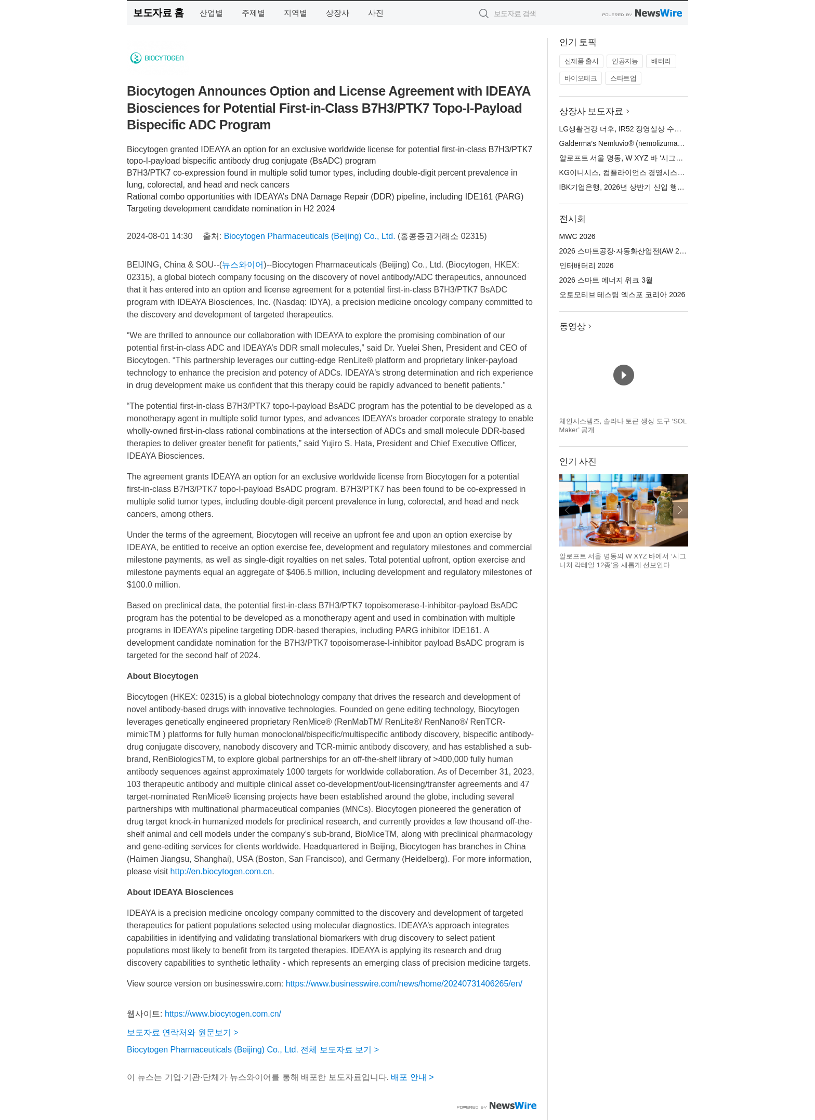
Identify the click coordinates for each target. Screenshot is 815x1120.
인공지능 (625, 61)
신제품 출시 (581, 61)
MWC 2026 (577, 236)
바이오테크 (580, 78)
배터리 (661, 61)
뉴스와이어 (243, 264)
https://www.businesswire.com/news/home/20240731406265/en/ (404, 983)
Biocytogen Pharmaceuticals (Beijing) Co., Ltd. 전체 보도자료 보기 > (253, 1049)
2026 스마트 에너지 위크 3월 (606, 280)
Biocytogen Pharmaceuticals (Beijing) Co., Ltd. (310, 236)
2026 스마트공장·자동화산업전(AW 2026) (626, 251)
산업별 (211, 12)
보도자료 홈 (158, 12)
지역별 (295, 12)
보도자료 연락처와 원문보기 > (183, 1032)
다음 (680, 510)
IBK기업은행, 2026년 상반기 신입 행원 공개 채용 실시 (646, 187)
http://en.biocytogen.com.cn (221, 871)
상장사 (337, 12)
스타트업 (623, 78)
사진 (376, 12)
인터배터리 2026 (586, 265)
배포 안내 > (412, 1077)
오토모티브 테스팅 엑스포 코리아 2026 (622, 294)
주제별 (253, 12)
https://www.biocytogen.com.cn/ (223, 1013)
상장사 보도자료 (591, 111)
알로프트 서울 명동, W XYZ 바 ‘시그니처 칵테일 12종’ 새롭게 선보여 (670, 158)
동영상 (572, 326)
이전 (567, 510)
